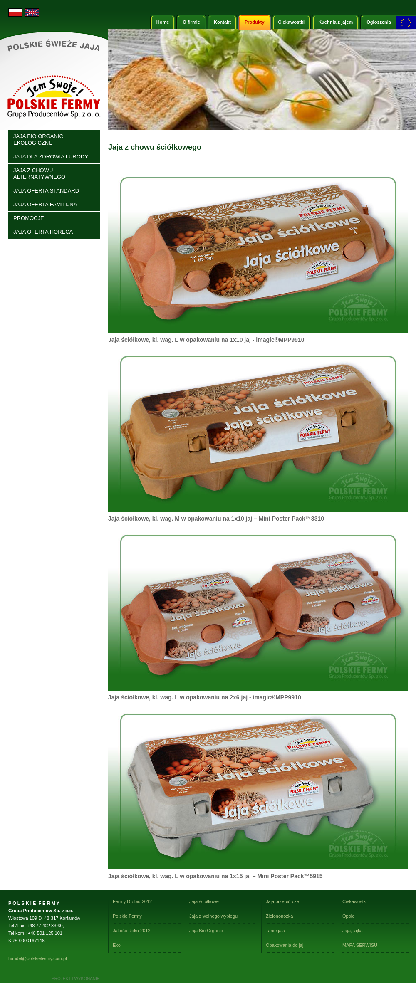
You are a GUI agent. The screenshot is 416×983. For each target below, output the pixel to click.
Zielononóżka (279, 916)
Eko (117, 945)
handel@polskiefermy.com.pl (37, 958)
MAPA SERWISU (359, 945)
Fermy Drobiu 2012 (132, 901)
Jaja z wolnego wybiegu (213, 916)
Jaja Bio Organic (206, 930)
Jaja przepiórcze (282, 901)
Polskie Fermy (127, 916)
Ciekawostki (354, 901)
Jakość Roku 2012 (132, 930)
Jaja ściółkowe (204, 901)
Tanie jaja (275, 930)
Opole (348, 916)
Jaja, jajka (352, 930)
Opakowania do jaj (285, 945)
